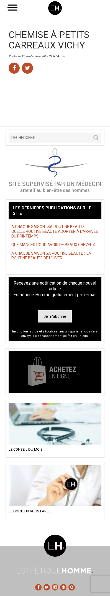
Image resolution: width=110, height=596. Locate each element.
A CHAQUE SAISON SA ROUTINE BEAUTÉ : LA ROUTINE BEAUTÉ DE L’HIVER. (51, 255)
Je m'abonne (55, 316)
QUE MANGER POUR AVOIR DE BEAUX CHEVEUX (53, 244)
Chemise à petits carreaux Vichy (49, 40)
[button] (96, 137)
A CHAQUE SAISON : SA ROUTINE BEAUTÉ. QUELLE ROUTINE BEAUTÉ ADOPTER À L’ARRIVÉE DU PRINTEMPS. (54, 231)
